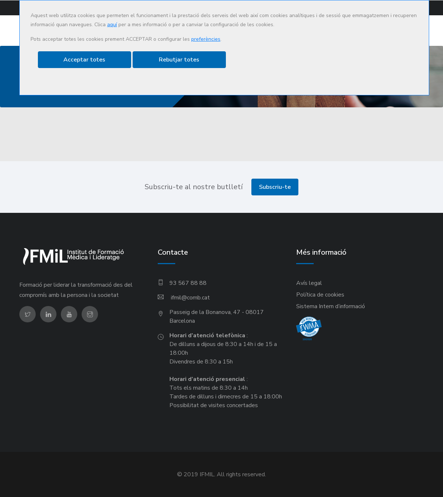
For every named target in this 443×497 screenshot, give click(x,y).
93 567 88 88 (188, 283)
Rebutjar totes (179, 60)
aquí (112, 24)
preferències (205, 39)
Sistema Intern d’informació (330, 306)
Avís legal (309, 283)
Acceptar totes (84, 60)
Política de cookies (320, 295)
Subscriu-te (275, 187)
